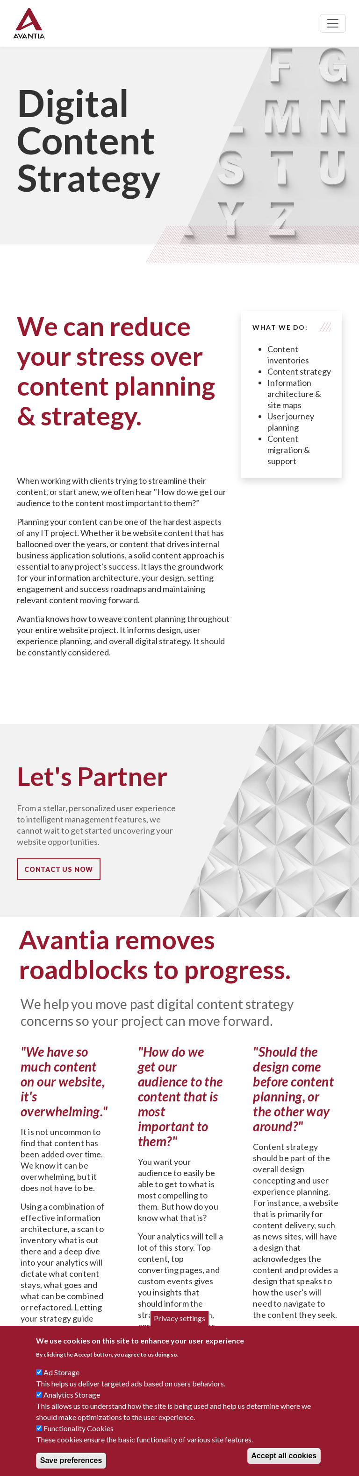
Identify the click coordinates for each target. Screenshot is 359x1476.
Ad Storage (61, 1372)
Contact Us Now (58, 869)
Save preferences (71, 1460)
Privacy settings (179, 1318)
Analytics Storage (71, 1394)
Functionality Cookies (78, 1428)
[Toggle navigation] (333, 23)
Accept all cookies (284, 1456)
